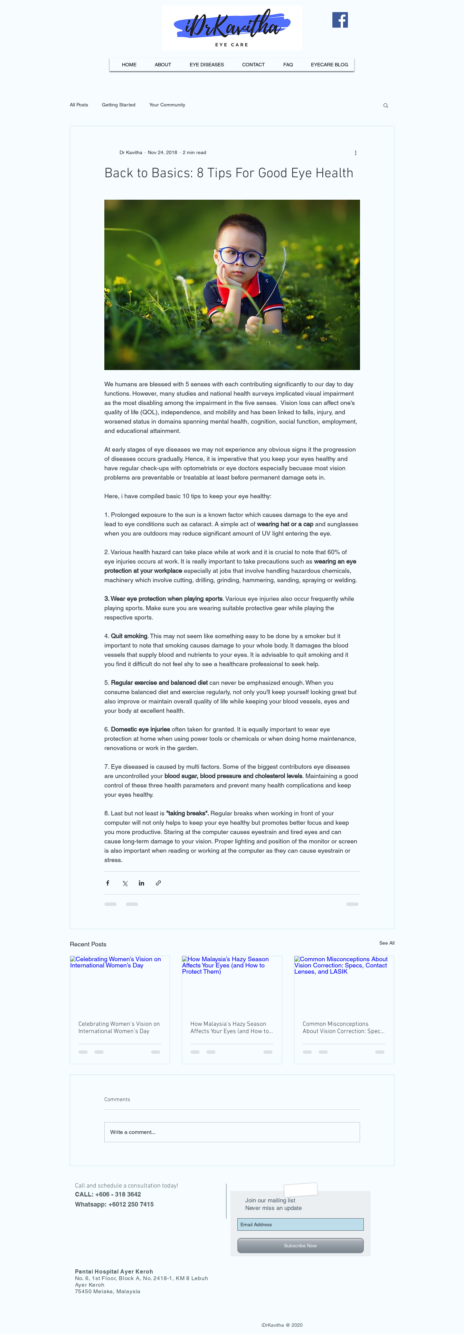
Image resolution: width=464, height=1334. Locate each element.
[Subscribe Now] (300, 1245)
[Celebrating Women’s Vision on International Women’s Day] (120, 984)
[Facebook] (340, 20)
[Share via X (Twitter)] (124, 883)
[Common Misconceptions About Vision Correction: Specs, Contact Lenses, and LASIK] (344, 984)
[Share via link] (158, 883)
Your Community (167, 104)
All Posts (79, 104)
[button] (385, 105)
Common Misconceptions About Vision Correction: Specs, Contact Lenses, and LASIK (344, 1028)
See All (387, 943)
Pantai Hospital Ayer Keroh (114, 1271)
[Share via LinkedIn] (141, 883)
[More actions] (356, 152)
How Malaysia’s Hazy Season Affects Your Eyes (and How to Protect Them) (229, 1028)
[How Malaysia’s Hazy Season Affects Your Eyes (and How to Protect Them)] (232, 984)
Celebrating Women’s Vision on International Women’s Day (119, 1028)
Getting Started (118, 104)
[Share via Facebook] (107, 883)
